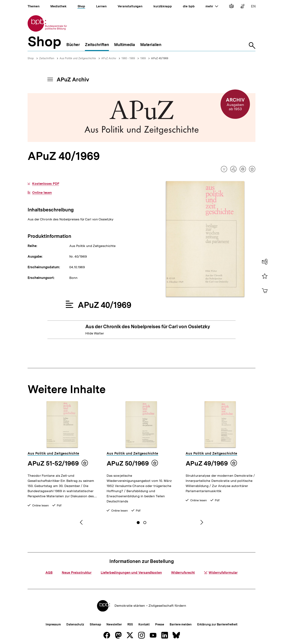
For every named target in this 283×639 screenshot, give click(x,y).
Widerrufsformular (220, 572)
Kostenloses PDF (45, 184)
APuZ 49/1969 (207, 463)
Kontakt (143, 624)
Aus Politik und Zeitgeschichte (78, 58)
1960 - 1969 (128, 58)
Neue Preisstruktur (77, 572)
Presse (159, 624)
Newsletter (114, 624)
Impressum (53, 624)
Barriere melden (181, 624)
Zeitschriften (46, 58)
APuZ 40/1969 (159, 58)
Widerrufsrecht (183, 572)
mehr (211, 6)
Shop (31, 58)
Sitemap (95, 624)
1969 (143, 58)
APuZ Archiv (108, 58)
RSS (130, 624)
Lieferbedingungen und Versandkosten (131, 572)
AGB (49, 572)
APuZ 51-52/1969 (53, 463)
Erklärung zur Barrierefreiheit (217, 624)
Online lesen (42, 193)
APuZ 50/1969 (128, 463)
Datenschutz (75, 624)
